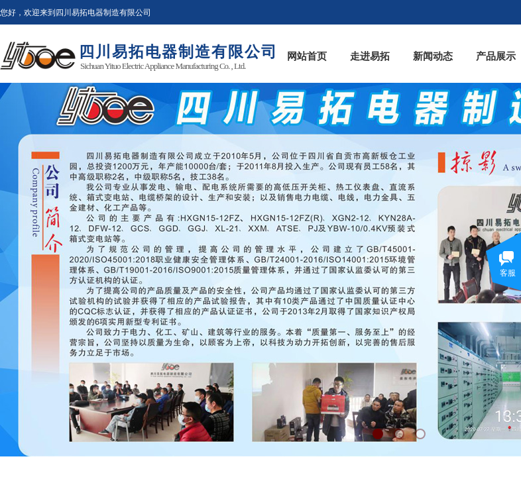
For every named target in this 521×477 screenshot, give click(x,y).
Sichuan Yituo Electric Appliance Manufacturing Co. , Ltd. (162, 66)
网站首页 (307, 56)
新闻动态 (433, 56)
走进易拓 (370, 56)
